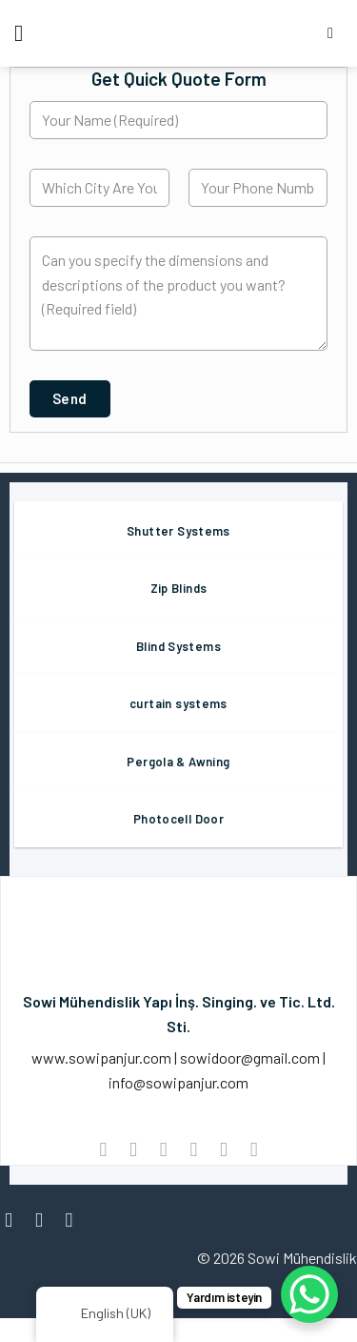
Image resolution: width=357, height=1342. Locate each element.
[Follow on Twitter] (76, 1219)
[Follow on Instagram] (45, 1219)
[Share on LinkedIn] (254, 1149)
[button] (70, 398)
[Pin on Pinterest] (223, 1149)
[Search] (335, 32)
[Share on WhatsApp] (103, 1149)
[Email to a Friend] (194, 1149)
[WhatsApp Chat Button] (309, 1294)
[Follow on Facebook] (15, 1219)
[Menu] (25, 33)
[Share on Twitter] (163, 1149)
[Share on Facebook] (133, 1149)
